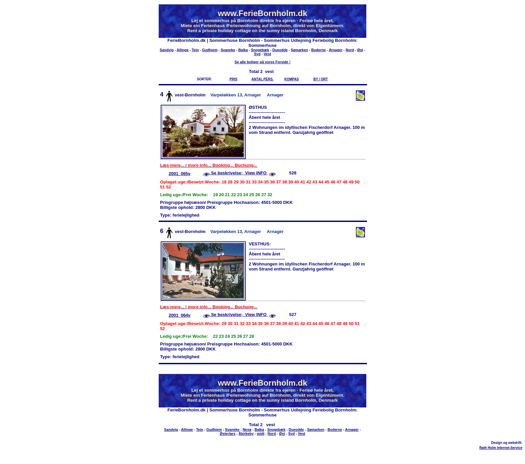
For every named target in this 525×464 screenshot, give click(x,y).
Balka (243, 50)
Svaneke (228, 50)
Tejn (195, 50)
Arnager (336, 50)
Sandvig (166, 50)
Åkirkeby (246, 434)
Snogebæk (260, 50)
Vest (267, 54)
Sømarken (299, 50)
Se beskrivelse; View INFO (239, 172)
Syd (257, 54)
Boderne (318, 50)
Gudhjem (209, 50)
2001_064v (180, 315)
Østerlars (227, 434)
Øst (360, 50)
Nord (350, 50)
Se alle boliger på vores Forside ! (262, 62)
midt (261, 434)
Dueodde (280, 50)
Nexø (247, 430)
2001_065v (180, 173)
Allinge (183, 50)
